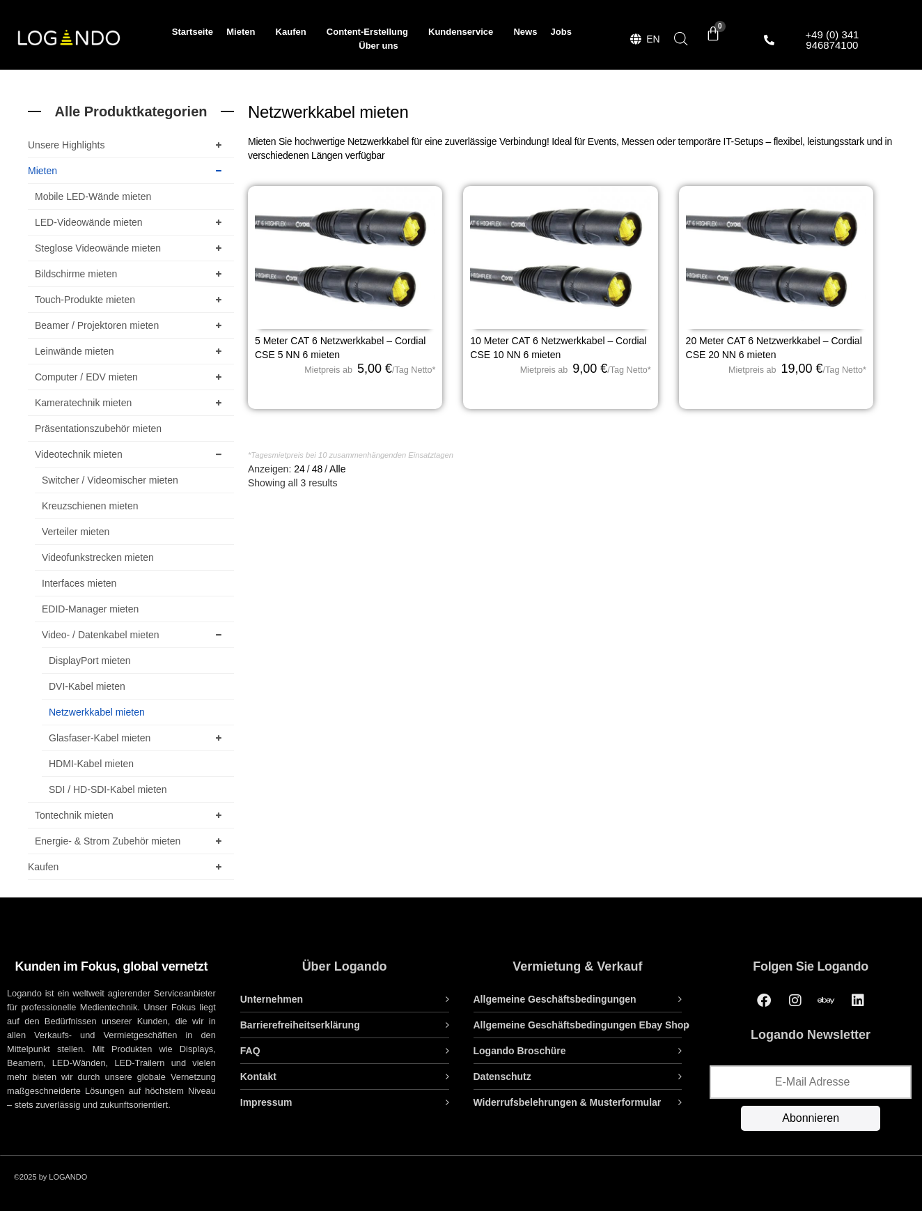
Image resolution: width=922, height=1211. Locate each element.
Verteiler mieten (75, 531)
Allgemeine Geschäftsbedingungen (555, 999)
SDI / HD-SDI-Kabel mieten (108, 789)
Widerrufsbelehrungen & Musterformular (568, 1102)
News (525, 31)
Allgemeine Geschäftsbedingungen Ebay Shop (581, 1025)
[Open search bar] (681, 38)
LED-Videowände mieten (131, 222)
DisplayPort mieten (90, 660)
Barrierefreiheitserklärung (300, 1025)
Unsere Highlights (127, 145)
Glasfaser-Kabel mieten (138, 737)
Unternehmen (271, 999)
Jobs (561, 31)
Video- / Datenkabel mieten (134, 634)
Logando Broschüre (520, 1050)
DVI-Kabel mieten (87, 686)
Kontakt (258, 1076)
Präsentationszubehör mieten (98, 428)
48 (317, 469)
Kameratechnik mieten (131, 402)
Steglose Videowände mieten (131, 248)
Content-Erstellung (371, 32)
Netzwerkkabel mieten (97, 712)
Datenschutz (502, 1076)
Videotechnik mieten (131, 454)
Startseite (192, 31)
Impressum (266, 1102)
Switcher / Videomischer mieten (110, 480)
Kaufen (294, 32)
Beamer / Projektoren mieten (131, 325)
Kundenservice (464, 32)
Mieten (244, 32)
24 (299, 469)
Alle (337, 469)
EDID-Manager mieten (90, 609)
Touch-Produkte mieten (131, 299)
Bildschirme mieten (131, 273)
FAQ (250, 1050)
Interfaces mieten (79, 583)
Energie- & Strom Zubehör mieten (131, 841)
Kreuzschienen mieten (90, 505)
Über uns (378, 45)
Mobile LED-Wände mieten (93, 196)
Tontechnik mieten (131, 815)
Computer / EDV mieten (131, 377)
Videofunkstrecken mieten (98, 557)
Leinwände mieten (131, 351)
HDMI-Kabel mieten (91, 763)
